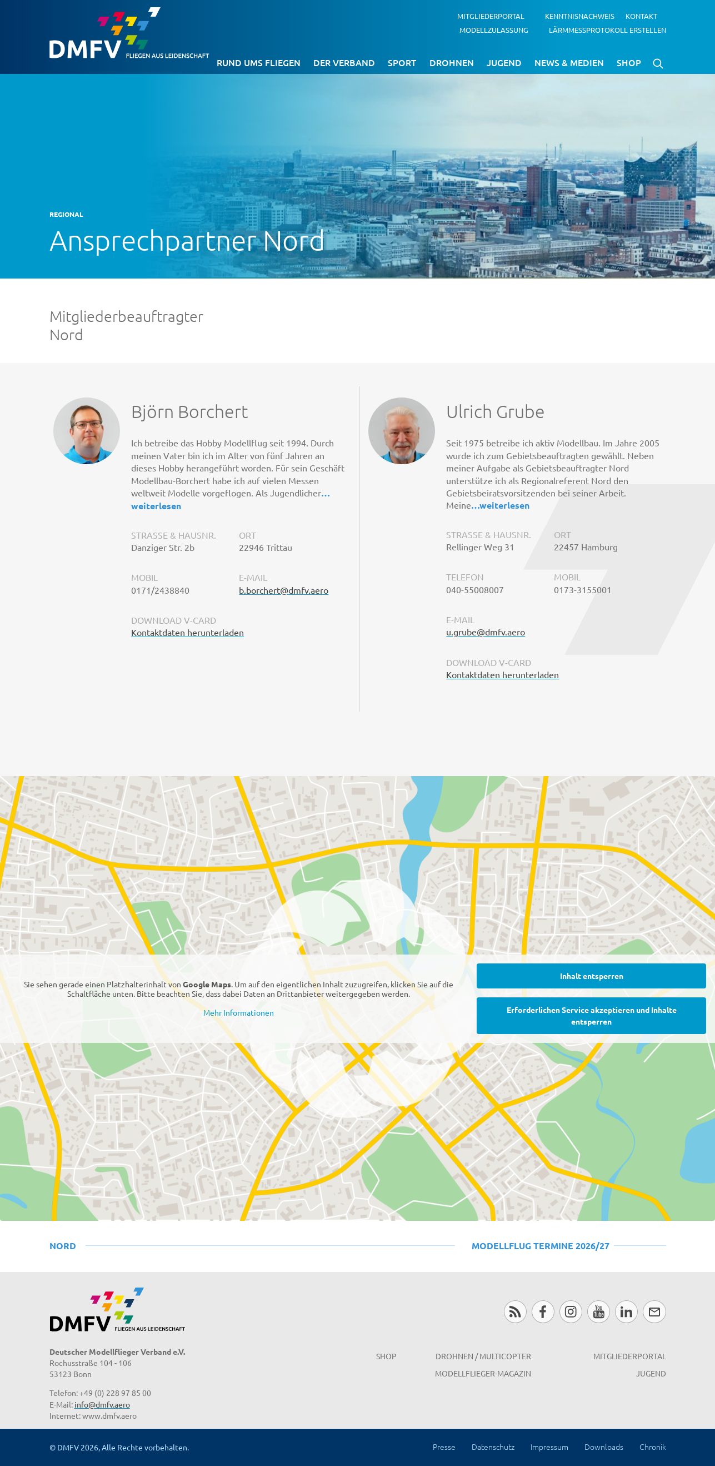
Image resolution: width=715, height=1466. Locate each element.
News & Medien (569, 62)
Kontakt (641, 16)
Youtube (598, 1311)
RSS (515, 1311)
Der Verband (344, 62)
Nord (62, 1245)
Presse (444, 1446)
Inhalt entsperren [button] (591, 975)
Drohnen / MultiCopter (483, 1356)
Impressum (549, 1446)
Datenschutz (493, 1446)
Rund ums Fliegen (259, 62)
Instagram (570, 1311)
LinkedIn (626, 1311)
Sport (402, 62)
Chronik (652, 1446)
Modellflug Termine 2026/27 (540, 1245)
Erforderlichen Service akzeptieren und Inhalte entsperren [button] (592, 1015)
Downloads (603, 1446)
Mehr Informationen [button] (238, 1012)
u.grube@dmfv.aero (485, 631)
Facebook (543, 1311)
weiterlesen (156, 505)
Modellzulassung (493, 29)
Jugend (504, 62)
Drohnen (451, 62)
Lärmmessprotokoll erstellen (607, 29)
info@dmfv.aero (102, 1404)
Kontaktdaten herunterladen (187, 632)
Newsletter (654, 1311)
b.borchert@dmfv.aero (283, 589)
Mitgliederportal (490, 16)
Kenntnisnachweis (579, 16)
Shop (629, 62)
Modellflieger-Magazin (483, 1373)
